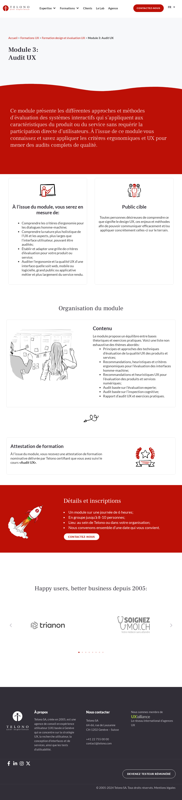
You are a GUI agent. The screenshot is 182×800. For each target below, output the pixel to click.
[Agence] (113, 8)
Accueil (12, 38)
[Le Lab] (100, 8)
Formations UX (29, 38)
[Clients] (87, 8)
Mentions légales (165, 787)
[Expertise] (48, 8)
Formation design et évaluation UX (63, 38)
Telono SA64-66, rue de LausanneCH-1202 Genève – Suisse (102, 725)
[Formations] (69, 8)
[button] (10, 625)
